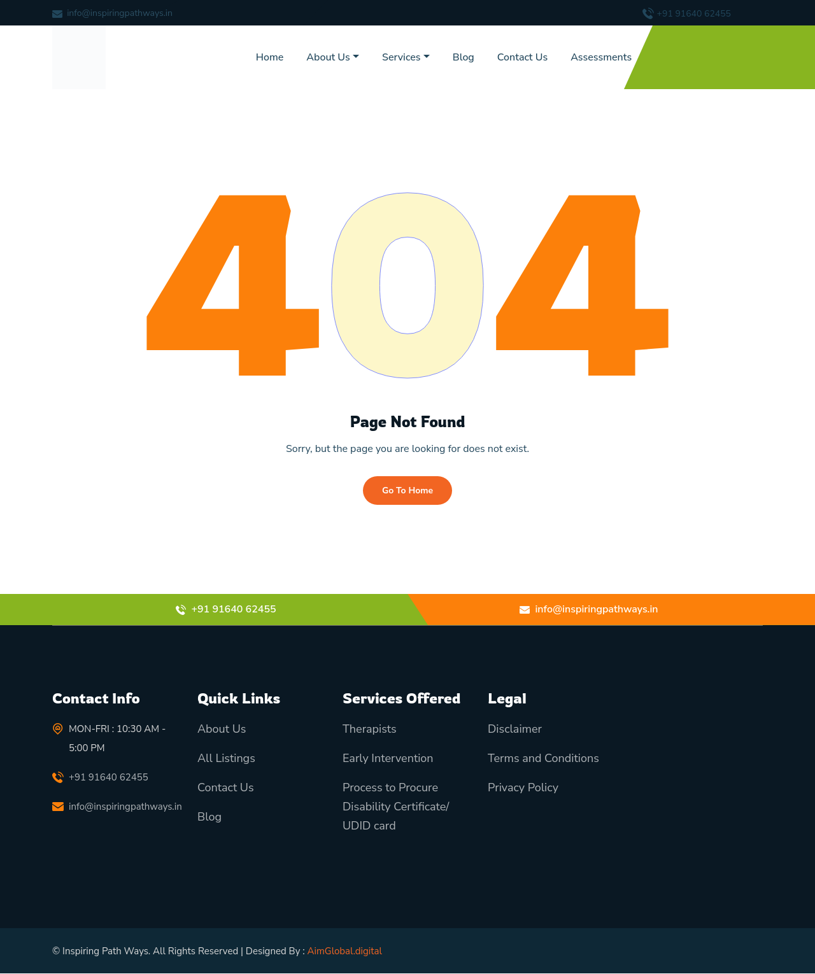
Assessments (601, 57)
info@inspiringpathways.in (120, 13)
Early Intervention (388, 758)
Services (401, 57)
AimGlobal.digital (345, 951)
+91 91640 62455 (694, 14)
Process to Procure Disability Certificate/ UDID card (396, 807)
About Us (328, 57)
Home (270, 57)
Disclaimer (515, 729)
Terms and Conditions (543, 758)
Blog (463, 57)
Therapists (370, 729)
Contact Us (522, 57)
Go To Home (407, 490)
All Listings (226, 758)
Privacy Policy (523, 788)
